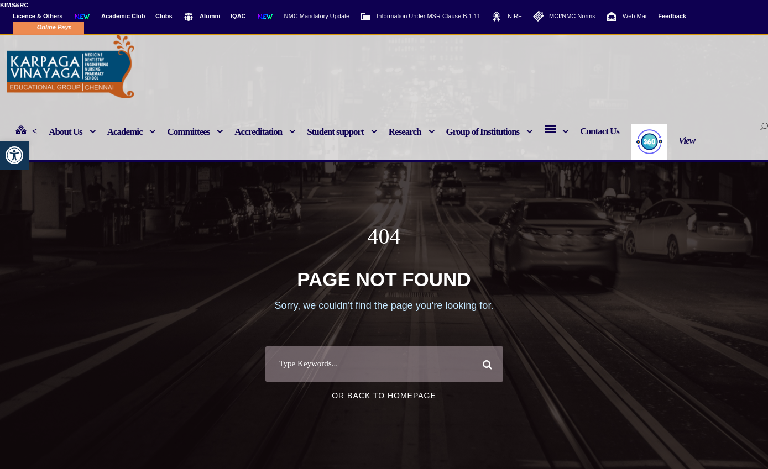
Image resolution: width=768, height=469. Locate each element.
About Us (65, 132)
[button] (14, 155)
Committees (188, 132)
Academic (125, 132)
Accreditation (258, 132)
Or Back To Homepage (384, 425)
